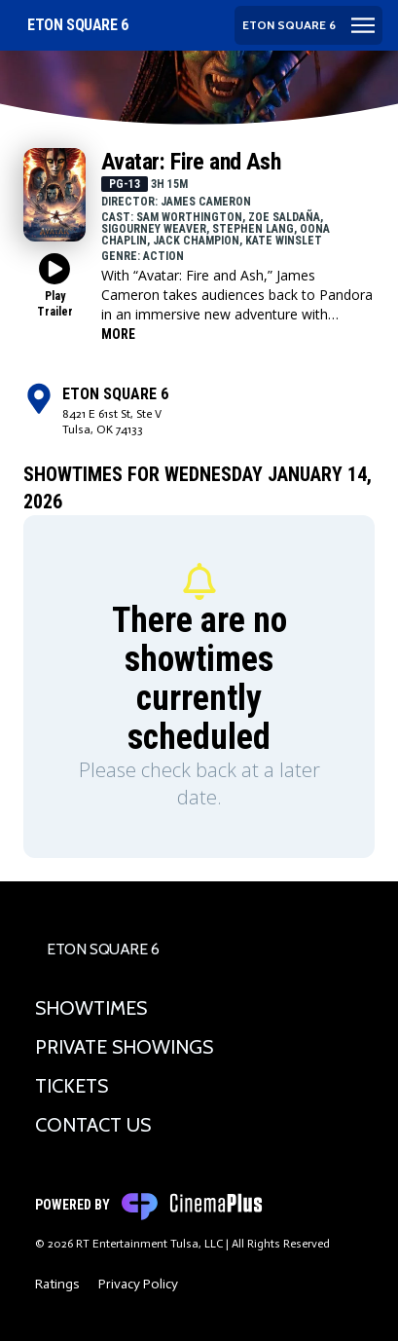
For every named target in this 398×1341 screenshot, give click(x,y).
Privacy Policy (138, 1284)
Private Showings (124, 1047)
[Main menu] (308, 25)
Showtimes (91, 1008)
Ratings (57, 1284)
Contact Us (93, 1124)
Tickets (71, 1086)
